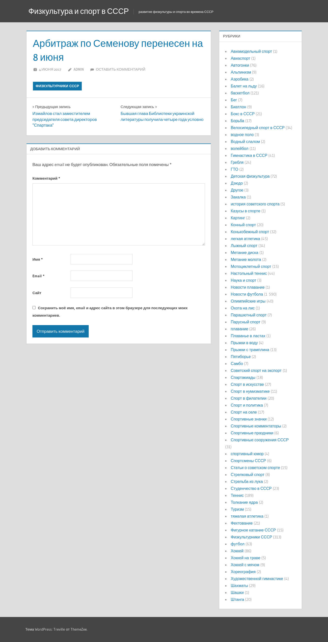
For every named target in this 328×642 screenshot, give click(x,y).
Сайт (36, 292)
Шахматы (239, 585)
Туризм (237, 509)
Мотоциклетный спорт (251, 266)
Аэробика (239, 79)
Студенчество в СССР (251, 488)
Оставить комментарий (120, 69)
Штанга (237, 599)
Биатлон (238, 106)
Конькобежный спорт (250, 231)
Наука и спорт (243, 280)
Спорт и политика (247, 405)
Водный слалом (245, 141)
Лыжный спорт (244, 245)
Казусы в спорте (245, 210)
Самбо (237, 363)
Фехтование (241, 523)
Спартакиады (243, 377)
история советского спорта (255, 203)
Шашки (237, 592)
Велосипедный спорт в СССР (257, 127)
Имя (37, 259)
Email (38, 276)
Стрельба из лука (247, 481)
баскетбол (240, 92)
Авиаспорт (240, 58)
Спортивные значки (249, 419)
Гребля (237, 162)
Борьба (237, 120)
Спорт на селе (244, 412)
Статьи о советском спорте (255, 467)
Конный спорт (243, 224)
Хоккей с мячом (245, 564)
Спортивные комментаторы (256, 425)
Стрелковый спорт (247, 474)
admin (79, 69)
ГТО (234, 169)
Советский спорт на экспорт (256, 370)
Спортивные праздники (252, 432)
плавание (239, 328)
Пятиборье (241, 356)
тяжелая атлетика (247, 516)
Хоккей (237, 550)
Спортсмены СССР (248, 460)
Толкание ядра (244, 502)
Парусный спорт (245, 321)
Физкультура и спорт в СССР (80, 11)
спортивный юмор (247, 453)
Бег (234, 99)
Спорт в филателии (248, 398)
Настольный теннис (249, 273)
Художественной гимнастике (257, 578)
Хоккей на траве (245, 557)
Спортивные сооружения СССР (260, 439)
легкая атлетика (245, 238)
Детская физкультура (250, 176)
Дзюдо (237, 183)
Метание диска (244, 252)
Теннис (237, 495)
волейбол (239, 148)
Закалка (238, 197)
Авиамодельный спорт (251, 51)
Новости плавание (248, 287)
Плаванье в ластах (248, 335)
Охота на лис (243, 308)
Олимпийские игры (248, 301)
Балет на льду (244, 86)
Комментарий (46, 178)
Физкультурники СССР (57, 86)
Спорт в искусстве (247, 384)
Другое (237, 190)
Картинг (238, 217)
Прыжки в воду (244, 342)
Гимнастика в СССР (249, 155)
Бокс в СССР (242, 113)
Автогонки (240, 65)
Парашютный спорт (249, 314)
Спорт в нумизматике (250, 391)
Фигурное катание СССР (253, 530)
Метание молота (246, 259)
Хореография (243, 571)
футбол (237, 543)
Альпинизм (241, 72)
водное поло (242, 134)
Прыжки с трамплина (250, 349)
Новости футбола (247, 294)
